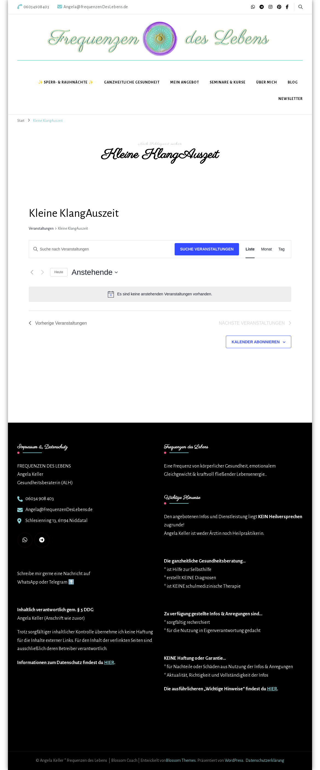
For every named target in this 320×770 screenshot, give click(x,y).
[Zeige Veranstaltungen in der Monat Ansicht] (266, 249)
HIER (109, 662)
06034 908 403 (39, 498)
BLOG (293, 82)
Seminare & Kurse (228, 82)
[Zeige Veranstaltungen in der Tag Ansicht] (281, 249)
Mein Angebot (184, 82)
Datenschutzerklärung (265, 760)
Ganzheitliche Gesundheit (132, 82)
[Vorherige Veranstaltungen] (32, 272)
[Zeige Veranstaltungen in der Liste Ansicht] (250, 249)
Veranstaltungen (41, 228)
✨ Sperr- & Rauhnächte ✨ (65, 82)
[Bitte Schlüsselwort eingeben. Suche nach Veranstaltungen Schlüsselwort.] (102, 249)
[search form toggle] (300, 7)
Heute (58, 272)
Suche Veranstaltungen (207, 249)
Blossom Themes (181, 760)
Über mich (266, 82)
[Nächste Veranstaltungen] (42, 272)
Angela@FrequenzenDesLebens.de (59, 509)
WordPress (234, 760)
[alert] (160, 294)
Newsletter (290, 99)
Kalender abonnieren (255, 342)
